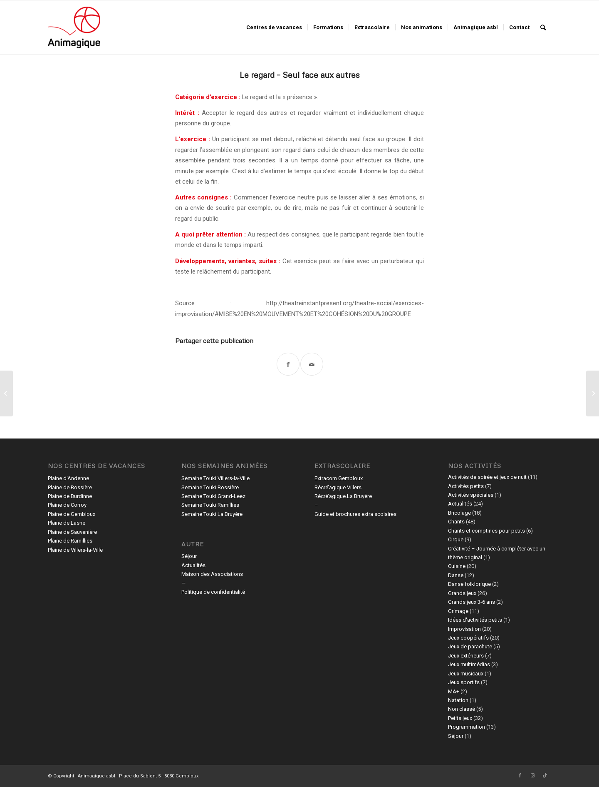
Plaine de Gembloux (71, 514)
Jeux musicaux (465, 673)
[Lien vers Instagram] (532, 776)
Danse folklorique (469, 584)
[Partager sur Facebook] (288, 364)
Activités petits (466, 486)
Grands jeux (462, 593)
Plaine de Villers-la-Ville (75, 550)
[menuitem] (274, 27)
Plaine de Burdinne (70, 496)
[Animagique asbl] (74, 27)
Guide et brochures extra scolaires (355, 514)
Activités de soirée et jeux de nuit (487, 477)
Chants (456, 521)
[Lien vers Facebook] (520, 776)
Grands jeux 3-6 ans (471, 602)
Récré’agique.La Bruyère (343, 496)
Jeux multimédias (469, 664)
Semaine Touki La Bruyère (212, 514)
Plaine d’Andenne (68, 478)
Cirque (455, 539)
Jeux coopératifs (468, 638)
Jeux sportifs (464, 682)
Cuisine (456, 566)
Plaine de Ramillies (70, 541)
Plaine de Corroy (67, 505)
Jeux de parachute (470, 646)
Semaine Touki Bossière (210, 487)
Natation (458, 700)
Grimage (458, 611)
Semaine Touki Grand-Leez (213, 496)
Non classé (461, 709)
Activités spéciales (470, 495)
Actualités (193, 565)
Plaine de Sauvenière (72, 532)
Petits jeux (460, 718)
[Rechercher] (543, 27)
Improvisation (464, 629)
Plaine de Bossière (70, 487)
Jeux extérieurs (466, 656)
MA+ (453, 691)
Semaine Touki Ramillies (210, 505)
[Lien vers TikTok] (545, 776)
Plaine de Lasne (66, 523)
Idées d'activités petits (475, 620)
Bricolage (459, 513)
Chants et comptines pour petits (486, 531)
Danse (455, 575)
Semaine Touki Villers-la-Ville (215, 478)
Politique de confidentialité (213, 592)
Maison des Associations (212, 574)
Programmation (466, 727)
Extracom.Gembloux (338, 478)
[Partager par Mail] (311, 364)
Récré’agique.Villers (337, 487)
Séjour (189, 556)
